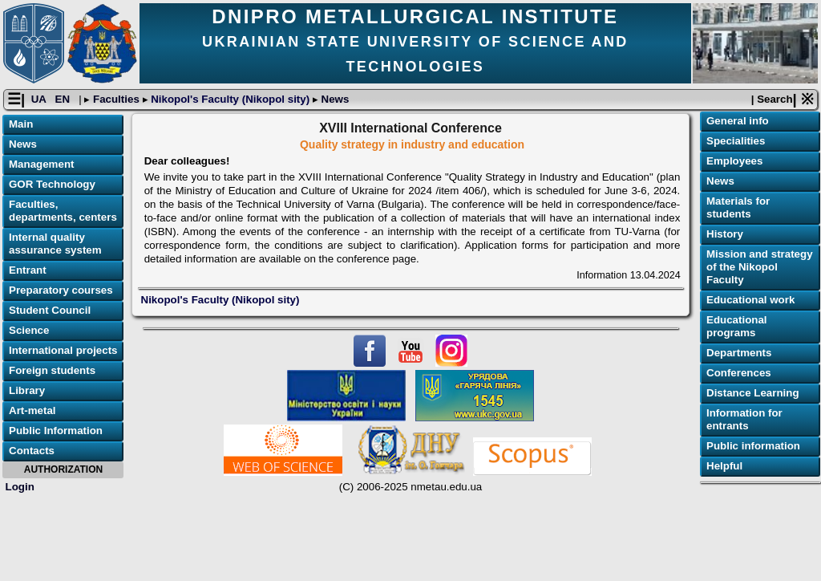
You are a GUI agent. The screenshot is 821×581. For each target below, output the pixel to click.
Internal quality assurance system (55, 243)
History (724, 234)
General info (737, 121)
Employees (734, 161)
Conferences (738, 373)
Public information (753, 446)
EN (64, 99)
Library (27, 390)
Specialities (735, 141)
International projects (63, 350)
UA (40, 99)
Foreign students (52, 370)
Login (20, 487)
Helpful (724, 466)
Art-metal (32, 410)
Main (21, 124)
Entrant (28, 270)
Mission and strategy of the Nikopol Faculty (759, 267)
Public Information (56, 431)
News (334, 99)
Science (29, 330)
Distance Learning (752, 393)
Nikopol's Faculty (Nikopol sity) (230, 99)
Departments (738, 353)
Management (41, 164)
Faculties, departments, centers (63, 210)
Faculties (116, 99)
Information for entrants (744, 419)
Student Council (50, 310)
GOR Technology (52, 184)
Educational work (750, 300)
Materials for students (738, 207)
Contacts (32, 451)
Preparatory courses (61, 290)
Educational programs (736, 326)
